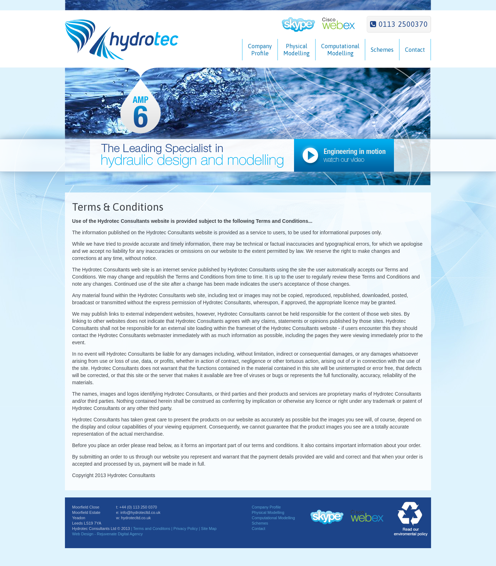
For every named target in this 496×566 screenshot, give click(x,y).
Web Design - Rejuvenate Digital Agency (107, 534)
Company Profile (266, 507)
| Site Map (207, 528)
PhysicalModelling (296, 49)
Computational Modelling (273, 518)
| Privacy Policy (185, 528)
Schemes (382, 49)
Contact (415, 49)
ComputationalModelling (340, 49)
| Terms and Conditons (150, 528)
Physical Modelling (268, 512)
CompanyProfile (260, 49)
